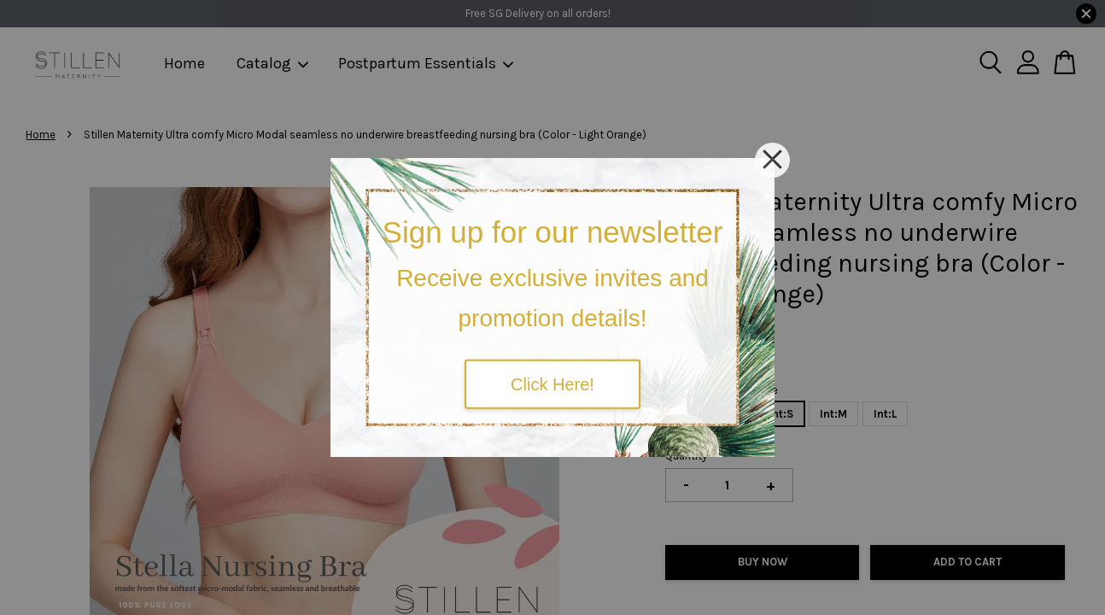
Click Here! (552, 383)
